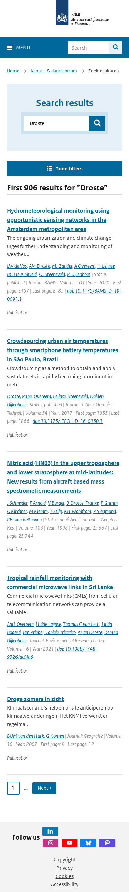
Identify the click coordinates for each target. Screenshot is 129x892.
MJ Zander (62, 266)
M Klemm (38, 511)
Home (13, 71)
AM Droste (39, 266)
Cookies (65, 876)
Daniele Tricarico (60, 632)
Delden (97, 396)
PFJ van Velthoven (24, 519)
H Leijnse (106, 266)
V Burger (56, 503)
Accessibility (64, 884)
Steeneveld (78, 396)
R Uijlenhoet (78, 274)
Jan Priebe (32, 632)
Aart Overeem (20, 624)
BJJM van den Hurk (25, 736)
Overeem (42, 396)
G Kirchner (17, 511)
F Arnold (38, 503)
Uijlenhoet (16, 404)
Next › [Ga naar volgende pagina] (44, 788)
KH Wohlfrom (77, 511)
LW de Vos (17, 266)
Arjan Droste (90, 632)
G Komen (55, 736)
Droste (13, 396)
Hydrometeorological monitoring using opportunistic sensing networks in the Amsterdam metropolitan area (58, 220)
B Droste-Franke (82, 503)
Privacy (64, 868)
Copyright (65, 859)
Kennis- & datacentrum (54, 71)
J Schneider (17, 503)
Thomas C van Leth (81, 624)
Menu (23, 47)
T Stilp (56, 511)
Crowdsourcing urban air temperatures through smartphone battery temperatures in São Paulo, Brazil (62, 350)
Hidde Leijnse (48, 624)
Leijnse (59, 396)
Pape (27, 396)
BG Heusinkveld (22, 274)
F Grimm (109, 503)
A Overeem (84, 266)
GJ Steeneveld (52, 274)
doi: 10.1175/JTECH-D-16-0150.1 (68, 421)
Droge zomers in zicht (35, 699)
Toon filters (69, 168)
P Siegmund (104, 511)
